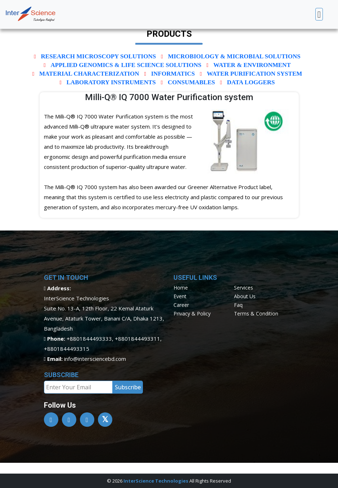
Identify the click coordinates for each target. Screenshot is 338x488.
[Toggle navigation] (319, 14)
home (180, 287)
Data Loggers (251, 82)
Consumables (191, 82)
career (181, 304)
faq (238, 304)
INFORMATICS (173, 73)
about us (245, 296)
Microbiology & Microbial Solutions (234, 56)
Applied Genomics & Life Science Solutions (126, 65)
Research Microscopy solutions (98, 56)
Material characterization (89, 73)
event (179, 296)
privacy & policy (192, 313)
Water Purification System (254, 73)
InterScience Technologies (155, 481)
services (243, 287)
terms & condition (256, 313)
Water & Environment (252, 65)
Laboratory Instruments (111, 82)
